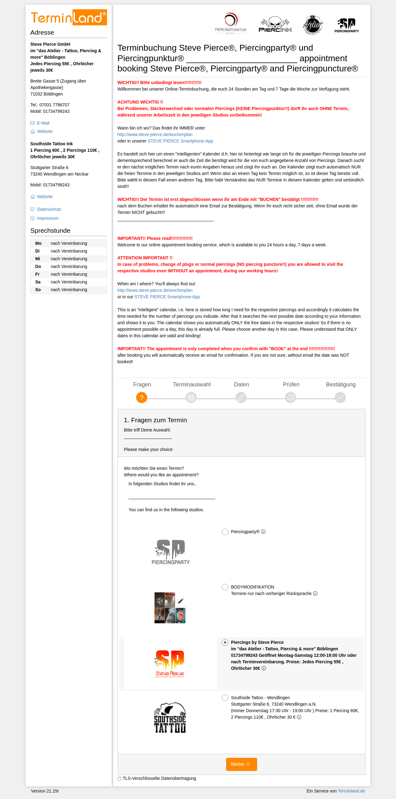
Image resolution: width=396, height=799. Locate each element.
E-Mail (43, 123)
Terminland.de (351, 790)
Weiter (238, 764)
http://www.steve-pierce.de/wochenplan (155, 134)
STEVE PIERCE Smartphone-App (180, 140)
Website (45, 131)
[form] (242, 592)
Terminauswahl (192, 384)
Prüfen (291, 384)
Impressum (47, 218)
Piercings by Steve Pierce (289, 655)
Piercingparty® (245, 532)
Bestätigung (341, 384)
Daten (241, 384)
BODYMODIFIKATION (271, 590)
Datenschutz (49, 209)
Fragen (142, 384)
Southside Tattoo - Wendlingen (290, 707)
